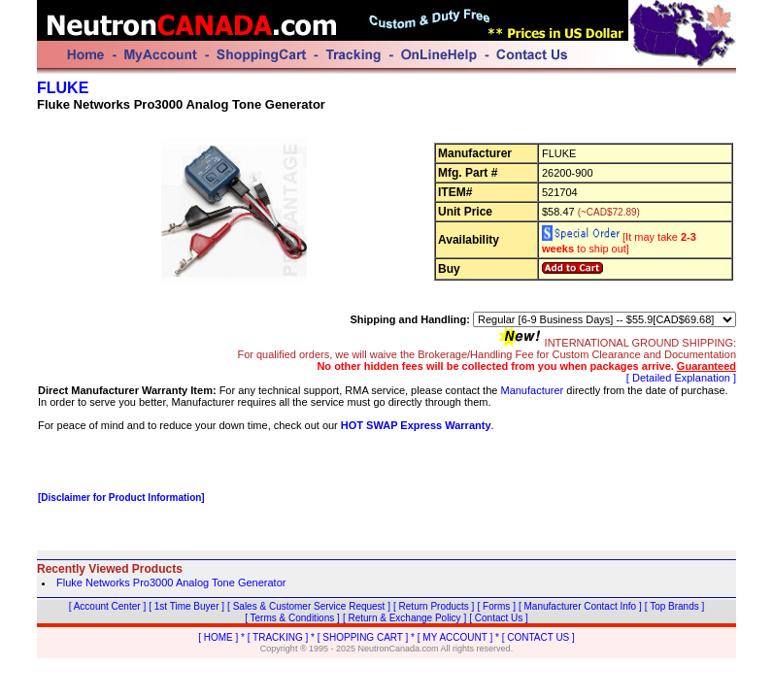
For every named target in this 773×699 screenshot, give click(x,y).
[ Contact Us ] (498, 618)
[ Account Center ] (108, 606)
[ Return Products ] (433, 606)
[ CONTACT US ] (538, 637)
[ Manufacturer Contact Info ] (580, 606)
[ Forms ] (496, 606)
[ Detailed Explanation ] (681, 377)
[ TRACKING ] (278, 637)
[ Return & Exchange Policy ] (404, 618)
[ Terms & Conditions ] (292, 618)
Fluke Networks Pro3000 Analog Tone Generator (171, 582)
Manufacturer (531, 390)
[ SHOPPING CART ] (363, 637)
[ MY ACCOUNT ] (455, 637)
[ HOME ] (218, 637)
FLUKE (62, 88)
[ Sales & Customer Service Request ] (308, 606)
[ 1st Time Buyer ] (186, 606)
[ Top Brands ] (675, 606)
